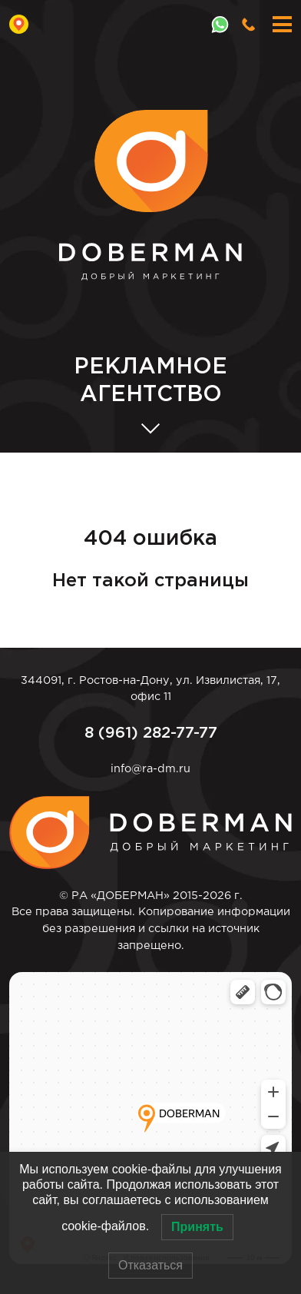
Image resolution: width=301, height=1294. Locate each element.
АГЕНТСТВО (150, 379)
